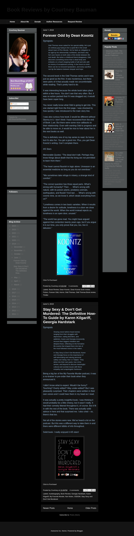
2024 (14, 226)
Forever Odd (54, 292)
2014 (14, 303)
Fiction (45, 292)
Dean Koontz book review (80, 290)
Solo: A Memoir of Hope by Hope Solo (119, 127)
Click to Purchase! (50, 484)
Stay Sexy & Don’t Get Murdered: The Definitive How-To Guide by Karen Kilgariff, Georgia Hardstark (69, 315)
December (18, 247)
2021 (14, 237)
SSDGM (77, 496)
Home (12, 22)
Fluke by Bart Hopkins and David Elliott (119, 75)
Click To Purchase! (50, 280)
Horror (62, 292)
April (16, 281)
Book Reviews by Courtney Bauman (52, 10)
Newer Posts (49, 508)
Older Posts (91, 508)
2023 (14, 229)
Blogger (80, 531)
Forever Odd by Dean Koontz (68, 35)
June (16, 258)
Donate (38, 22)
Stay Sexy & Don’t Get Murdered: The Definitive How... (21, 269)
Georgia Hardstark (78, 494)
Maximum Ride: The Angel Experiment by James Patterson (114, 53)
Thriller (45, 295)
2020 (14, 240)
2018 (14, 289)
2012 (14, 310)
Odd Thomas (70, 292)
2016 (14, 296)
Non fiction (69, 496)
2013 (14, 307)
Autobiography (54, 494)
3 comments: (74, 286)
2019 (14, 244)
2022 (14, 233)
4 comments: (75, 490)
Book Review (54, 290)
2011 (14, 314)
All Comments (17, 108)
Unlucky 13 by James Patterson (119, 99)
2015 (14, 300)
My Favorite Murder (57, 496)
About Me (25, 22)
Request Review (75, 22)
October (17, 254)
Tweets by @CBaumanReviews (17, 118)
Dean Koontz (65, 290)
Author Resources (54, 22)
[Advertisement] (22, 139)
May (16, 277)
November (18, 250)
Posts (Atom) (75, 515)
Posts (14, 104)
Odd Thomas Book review (85, 292)
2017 (14, 293)
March (17, 285)
